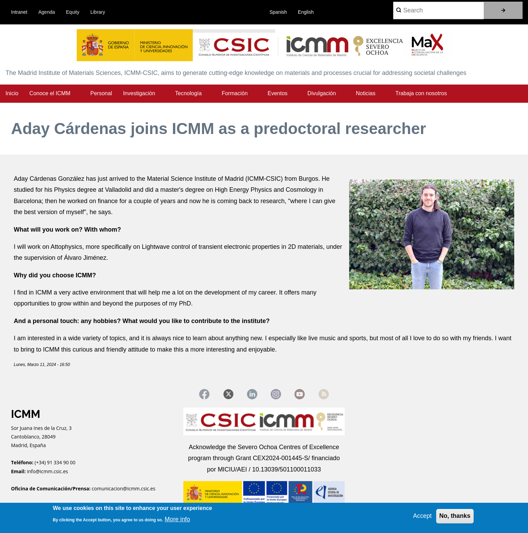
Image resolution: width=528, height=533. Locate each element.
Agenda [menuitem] (47, 12)
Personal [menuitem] (101, 93)
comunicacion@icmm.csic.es (123, 489)
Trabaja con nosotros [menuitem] (421, 93)
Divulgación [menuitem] (322, 93)
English (306, 12)
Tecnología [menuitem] (188, 93)
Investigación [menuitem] (139, 93)
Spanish (278, 12)
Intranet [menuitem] (19, 12)
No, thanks (454, 515)
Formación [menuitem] (235, 93)
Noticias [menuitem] (366, 93)
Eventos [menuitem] (278, 93)
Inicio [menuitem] (12, 93)
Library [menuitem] (97, 12)
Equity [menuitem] (72, 12)
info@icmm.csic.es (48, 471)
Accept (421, 515)
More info (178, 519)
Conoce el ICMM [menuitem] (49, 93)
